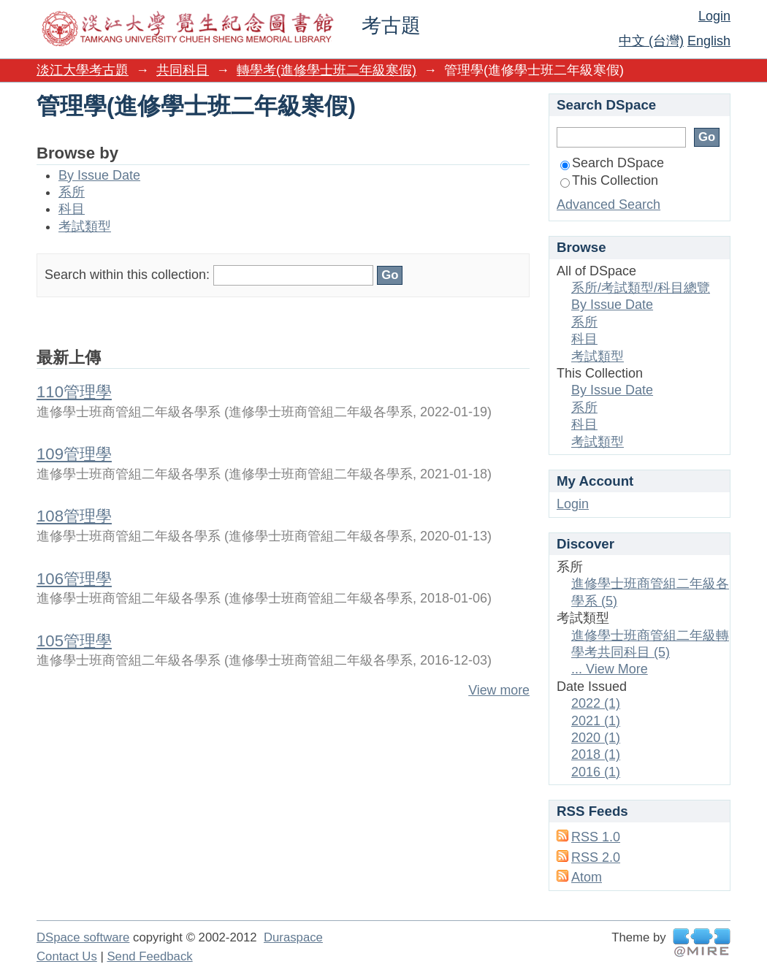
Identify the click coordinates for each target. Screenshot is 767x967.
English (708, 41)
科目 (71, 209)
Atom (586, 877)
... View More (609, 669)
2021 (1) (595, 721)
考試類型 (84, 226)
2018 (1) (595, 754)
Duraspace (293, 937)
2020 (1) (595, 737)
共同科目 (182, 70)
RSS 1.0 (595, 837)
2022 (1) (595, 703)
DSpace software (83, 937)
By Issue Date (99, 175)
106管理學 (74, 579)
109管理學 (74, 454)
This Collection (609, 180)
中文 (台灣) (651, 41)
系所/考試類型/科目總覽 (640, 287)
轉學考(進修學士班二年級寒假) (326, 70)
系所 (71, 192)
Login (714, 16)
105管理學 (74, 641)
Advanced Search (608, 204)
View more (499, 690)
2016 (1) (595, 772)
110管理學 (74, 392)
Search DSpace (612, 163)
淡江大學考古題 (83, 70)
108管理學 (74, 516)
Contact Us (67, 956)
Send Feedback (149, 956)
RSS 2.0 (595, 857)
